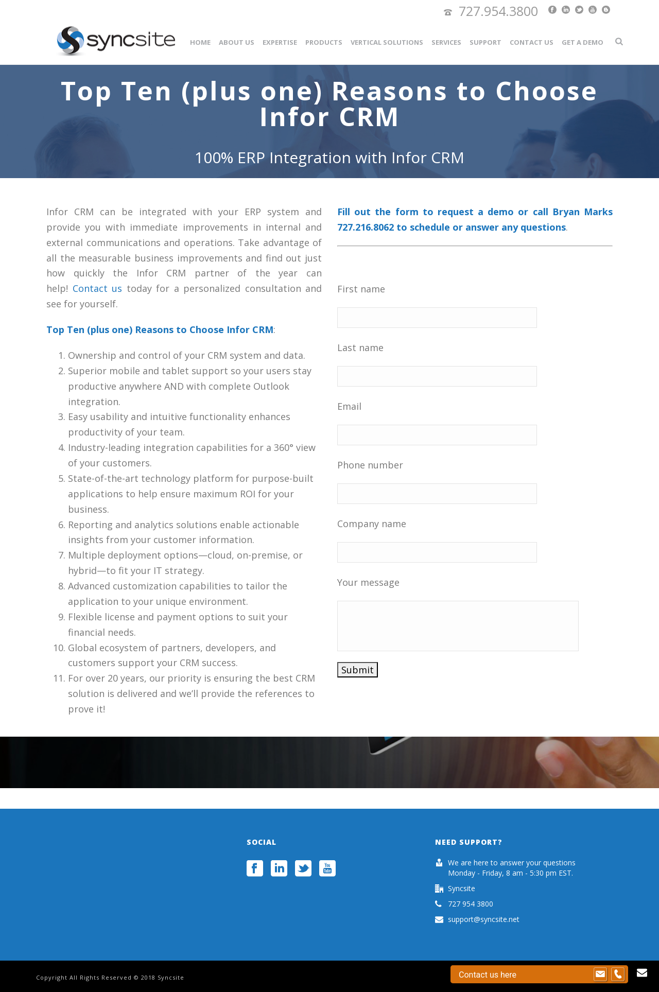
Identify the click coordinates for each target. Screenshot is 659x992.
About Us (236, 42)
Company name (371, 523)
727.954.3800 (498, 11)
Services (446, 42)
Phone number (370, 465)
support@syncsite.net (483, 919)
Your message (368, 582)
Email (349, 406)
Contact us (98, 288)
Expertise (280, 42)
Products (323, 42)
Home (200, 42)
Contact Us (531, 42)
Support (485, 42)
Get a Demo (582, 42)
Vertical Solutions (387, 42)
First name (361, 289)
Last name (360, 347)
